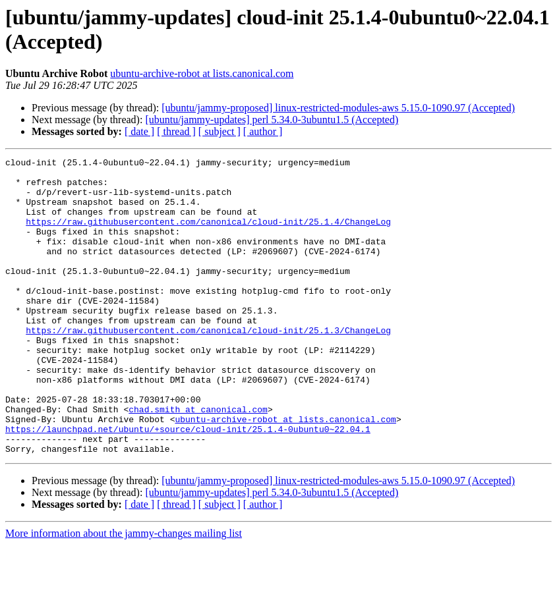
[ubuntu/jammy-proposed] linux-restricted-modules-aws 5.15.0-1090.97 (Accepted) (338, 107)
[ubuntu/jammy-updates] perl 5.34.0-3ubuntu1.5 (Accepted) (271, 119)
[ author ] (263, 131)
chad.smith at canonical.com (198, 460)
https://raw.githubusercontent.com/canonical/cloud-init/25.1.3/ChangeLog (208, 365)
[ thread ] (176, 131)
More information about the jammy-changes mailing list (123, 592)
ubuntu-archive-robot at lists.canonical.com (201, 73)
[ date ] (139, 131)
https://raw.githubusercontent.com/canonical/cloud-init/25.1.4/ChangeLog (208, 235)
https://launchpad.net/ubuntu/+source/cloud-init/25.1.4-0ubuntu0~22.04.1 (187, 484)
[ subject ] (219, 131)
